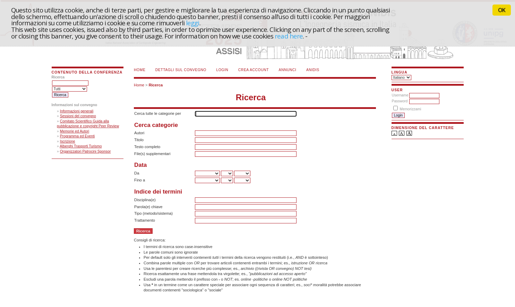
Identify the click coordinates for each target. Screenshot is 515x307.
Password (400, 101)
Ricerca (156, 85)
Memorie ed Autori (74, 131)
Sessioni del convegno (78, 116)
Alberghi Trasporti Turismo (81, 146)
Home (139, 70)
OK (501, 10)
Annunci (288, 70)
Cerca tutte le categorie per (157, 113)
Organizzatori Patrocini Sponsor (85, 151)
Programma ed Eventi (77, 136)
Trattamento (144, 220)
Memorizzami (410, 109)
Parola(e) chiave (148, 207)
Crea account (253, 70)
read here (289, 36)
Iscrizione (67, 141)
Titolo (139, 140)
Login (222, 70)
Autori (139, 133)
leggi (192, 22)
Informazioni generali (76, 111)
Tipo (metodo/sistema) (153, 213)
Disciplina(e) (145, 200)
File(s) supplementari (152, 154)
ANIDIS (312, 70)
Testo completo (147, 147)
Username (400, 95)
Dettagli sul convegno (180, 70)
